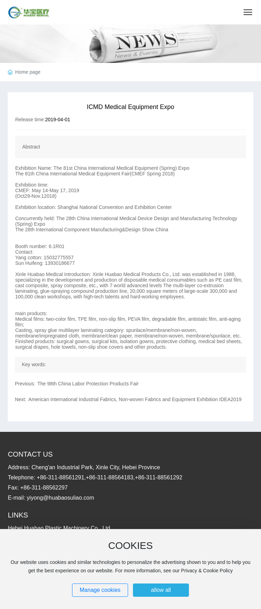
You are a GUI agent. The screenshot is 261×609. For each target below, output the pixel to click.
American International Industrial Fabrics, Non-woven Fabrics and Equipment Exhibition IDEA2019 (134, 399)
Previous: (25, 383)
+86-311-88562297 (44, 488)
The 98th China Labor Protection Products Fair (88, 383)
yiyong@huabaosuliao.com (60, 498)
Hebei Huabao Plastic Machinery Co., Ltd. (60, 528)
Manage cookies (100, 590)
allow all (161, 590)
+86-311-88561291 (60, 477)
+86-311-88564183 (109, 477)
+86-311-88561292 (158, 477)
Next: (20, 399)
